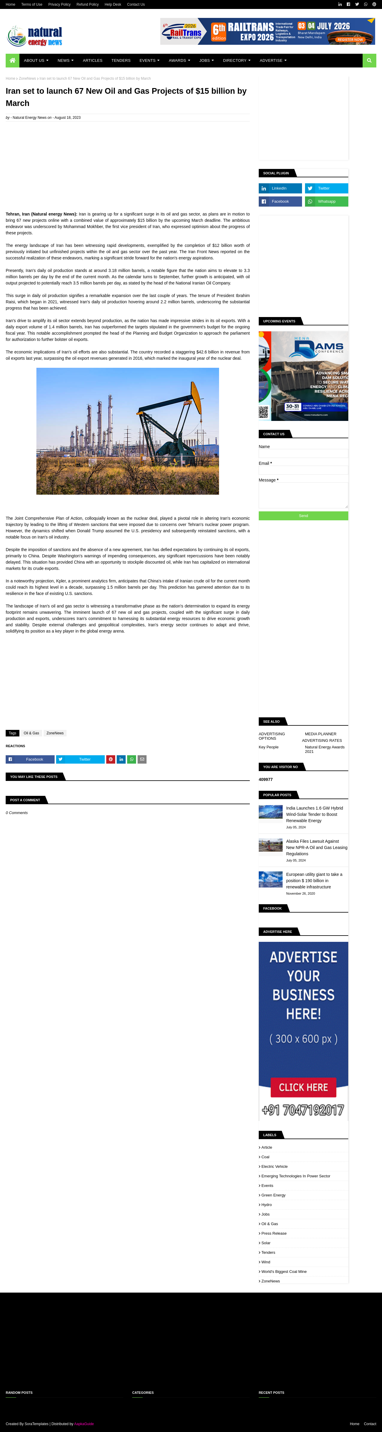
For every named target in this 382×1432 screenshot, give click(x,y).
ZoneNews (27, 78)
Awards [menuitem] (177, 60)
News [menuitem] (64, 60)
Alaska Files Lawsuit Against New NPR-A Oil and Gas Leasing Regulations (316, 847)
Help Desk (113, 4)
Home (10, 4)
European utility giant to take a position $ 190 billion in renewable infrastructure (314, 880)
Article (266, 1147)
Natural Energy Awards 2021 (325, 749)
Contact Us (136, 4)
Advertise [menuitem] (271, 60)
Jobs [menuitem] (204, 60)
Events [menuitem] (148, 60)
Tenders (268, 1252)
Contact (370, 1424)
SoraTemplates (37, 1424)
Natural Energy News (30, 118)
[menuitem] (12, 60)
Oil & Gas (31, 733)
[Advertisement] (128, 169)
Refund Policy (88, 4)
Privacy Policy (59, 4)
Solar (265, 1243)
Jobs (265, 1214)
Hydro (266, 1204)
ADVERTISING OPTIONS (272, 736)
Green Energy (273, 1195)
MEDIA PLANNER (320, 734)
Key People (269, 747)
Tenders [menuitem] (120, 60)
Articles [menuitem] (93, 60)
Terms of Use (31, 4)
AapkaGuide (84, 1424)
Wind (265, 1262)
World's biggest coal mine (284, 1271)
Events (267, 1185)
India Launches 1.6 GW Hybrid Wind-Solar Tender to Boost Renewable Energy (314, 814)
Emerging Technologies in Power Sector (295, 1176)
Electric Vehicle (274, 1166)
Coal (265, 1157)
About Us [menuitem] (34, 60)
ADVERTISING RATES (322, 740)
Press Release (274, 1233)
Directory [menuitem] (235, 60)
